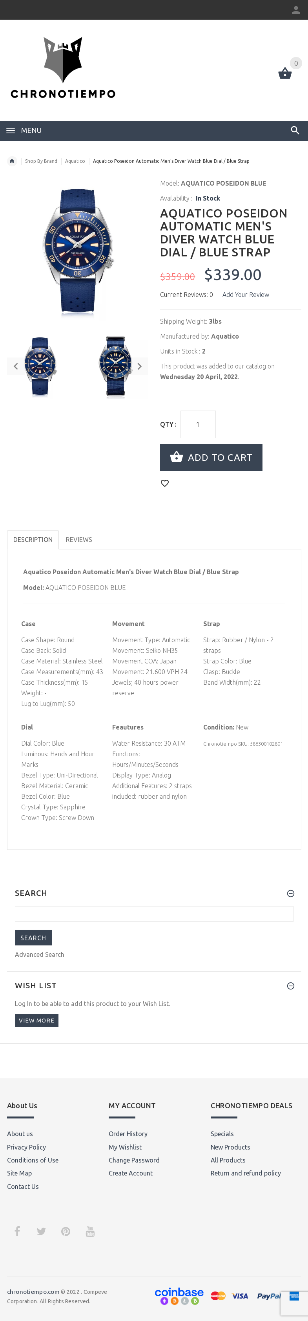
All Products (228, 1160)
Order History (128, 1133)
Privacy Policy (26, 1147)
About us (20, 1133)
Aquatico (75, 161)
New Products (230, 1147)
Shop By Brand (41, 161)
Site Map (19, 1173)
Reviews (79, 539)
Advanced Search (39, 954)
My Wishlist (125, 1147)
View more (37, 1020)
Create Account (131, 1173)
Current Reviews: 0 (186, 294)
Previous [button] (16, 366)
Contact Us (23, 1186)
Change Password (134, 1160)
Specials (222, 1133)
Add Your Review (245, 294)
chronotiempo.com (33, 1291)
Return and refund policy (246, 1173)
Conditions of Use (32, 1160)
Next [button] (139, 366)
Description (33, 539)
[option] (40, 366)
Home (12, 161)
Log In (23, 1003)
